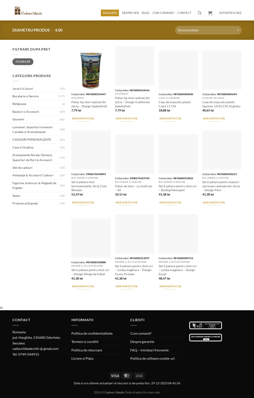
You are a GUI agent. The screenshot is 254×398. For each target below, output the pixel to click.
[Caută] (199, 13)
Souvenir (18, 119)
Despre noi (130, 13)
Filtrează (23, 61)
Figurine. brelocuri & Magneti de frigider (34, 185)
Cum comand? (164, 13)
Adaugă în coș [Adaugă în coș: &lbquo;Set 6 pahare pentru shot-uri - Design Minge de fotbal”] (83, 286)
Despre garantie (142, 341)
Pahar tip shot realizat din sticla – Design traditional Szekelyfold (132, 102)
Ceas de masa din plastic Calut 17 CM (175, 104)
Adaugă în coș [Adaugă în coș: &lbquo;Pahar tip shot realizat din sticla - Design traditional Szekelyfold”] (127, 118)
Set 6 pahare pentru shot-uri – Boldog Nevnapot (178, 188)
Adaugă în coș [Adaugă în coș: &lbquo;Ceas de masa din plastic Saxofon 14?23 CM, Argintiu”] (214, 118)
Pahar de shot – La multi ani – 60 (133, 188)
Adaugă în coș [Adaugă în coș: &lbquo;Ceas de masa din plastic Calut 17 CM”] (170, 118)
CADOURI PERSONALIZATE (31, 139)
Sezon (16, 195)
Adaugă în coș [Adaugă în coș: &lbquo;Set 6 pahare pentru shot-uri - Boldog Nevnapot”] (170, 202)
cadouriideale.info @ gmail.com (35, 348)
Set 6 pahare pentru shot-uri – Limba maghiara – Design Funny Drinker (134, 270)
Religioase (19, 104)
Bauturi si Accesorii (25, 111)
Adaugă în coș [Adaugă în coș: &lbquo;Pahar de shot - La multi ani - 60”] (127, 202)
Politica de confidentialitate (92, 333)
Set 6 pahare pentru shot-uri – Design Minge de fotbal (90, 272)
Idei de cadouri (22, 167)
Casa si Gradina (22, 147)
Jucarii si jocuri (22, 88)
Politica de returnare (86, 350)
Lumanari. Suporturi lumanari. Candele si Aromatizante (32, 129)
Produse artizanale (25, 203)
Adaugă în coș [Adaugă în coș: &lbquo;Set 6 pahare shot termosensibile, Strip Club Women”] (83, 202)
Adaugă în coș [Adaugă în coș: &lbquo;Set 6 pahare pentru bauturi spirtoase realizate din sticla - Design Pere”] (214, 202)
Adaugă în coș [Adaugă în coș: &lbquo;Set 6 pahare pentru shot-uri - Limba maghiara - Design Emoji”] (170, 286)
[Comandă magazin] (208, 30)
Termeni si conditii (84, 341)
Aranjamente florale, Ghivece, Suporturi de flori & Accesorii (32, 157)
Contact (184, 13)
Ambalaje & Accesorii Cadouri (32, 175)
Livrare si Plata (82, 358)
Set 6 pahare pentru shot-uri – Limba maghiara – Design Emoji (178, 270)
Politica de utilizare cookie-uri (152, 358)
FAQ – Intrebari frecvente (149, 350)
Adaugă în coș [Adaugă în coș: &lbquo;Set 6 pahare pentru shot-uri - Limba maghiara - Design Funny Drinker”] (127, 286)
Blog (145, 13)
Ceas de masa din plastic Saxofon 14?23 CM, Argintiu (221, 104)
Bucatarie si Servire (25, 96)
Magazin (110, 13)
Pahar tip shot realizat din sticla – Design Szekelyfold (89, 104)
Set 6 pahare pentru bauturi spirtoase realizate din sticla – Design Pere (221, 186)
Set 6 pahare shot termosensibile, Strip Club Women (88, 186)
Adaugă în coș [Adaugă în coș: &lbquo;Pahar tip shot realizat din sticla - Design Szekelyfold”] (83, 118)
